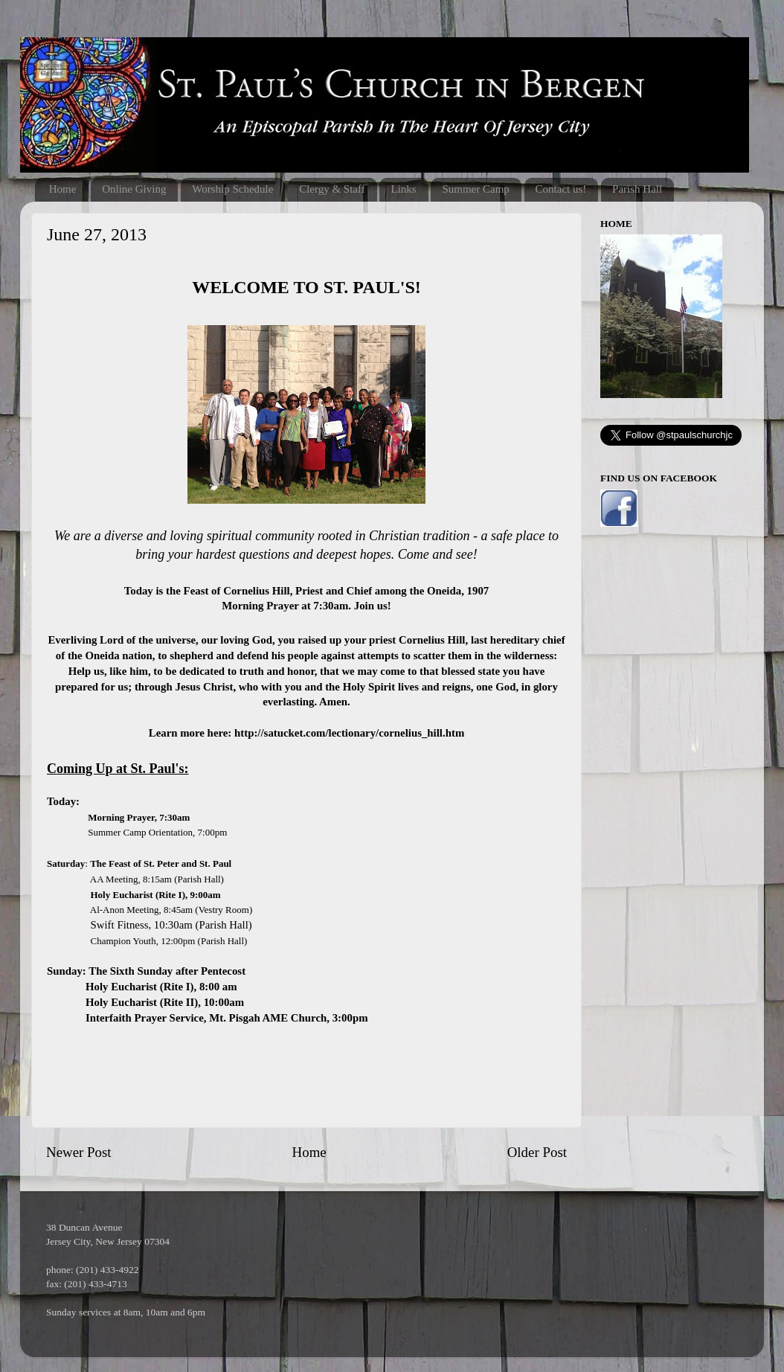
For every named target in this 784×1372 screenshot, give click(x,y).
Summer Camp (475, 189)
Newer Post (79, 1152)
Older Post (537, 1152)
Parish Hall (637, 189)
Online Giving (134, 189)
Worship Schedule (232, 189)
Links (403, 189)
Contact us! (561, 189)
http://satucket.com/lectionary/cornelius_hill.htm (349, 733)
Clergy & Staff (332, 189)
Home (63, 189)
